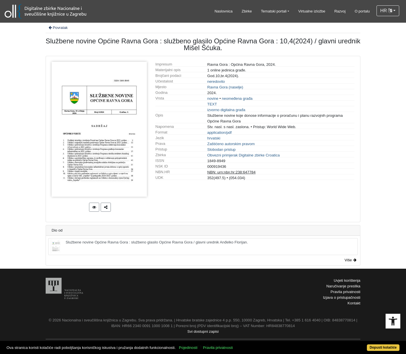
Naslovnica (224, 11)
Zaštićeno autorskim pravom (231, 144)
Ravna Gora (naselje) (225, 87)
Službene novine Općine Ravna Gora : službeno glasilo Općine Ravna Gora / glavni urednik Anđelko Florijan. (149, 246)
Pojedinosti (188, 347)
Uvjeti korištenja (347, 280)
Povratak (58, 28)
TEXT (212, 104)
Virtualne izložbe (311, 11)
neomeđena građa (237, 98)
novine (212, 98)
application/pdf (219, 132)
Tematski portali (273, 11)
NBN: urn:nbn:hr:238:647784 (231, 172)
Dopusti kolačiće (383, 347)
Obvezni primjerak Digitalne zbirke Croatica (243, 155)
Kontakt (354, 303)
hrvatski (213, 138)
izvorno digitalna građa (226, 110)
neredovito (216, 81)
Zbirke (247, 11)
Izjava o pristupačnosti (341, 297)
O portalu (362, 11)
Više (350, 260)
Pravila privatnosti (345, 292)
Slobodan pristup (221, 149)
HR (386, 10)
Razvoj (340, 11)
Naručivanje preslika (343, 286)
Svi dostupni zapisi (203, 331)
